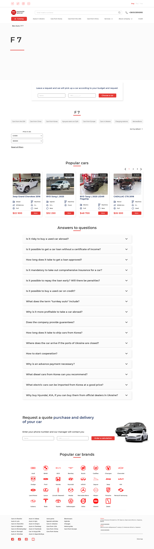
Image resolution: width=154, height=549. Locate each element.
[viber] (26, 539)
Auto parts (50, 519)
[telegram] (12, 3)
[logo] (17, 13)
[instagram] (23, 3)
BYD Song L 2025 (55, 196)
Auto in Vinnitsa (17, 534)
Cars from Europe (70, 529)
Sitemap (140, 539)
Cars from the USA (74, 19)
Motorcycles (68, 526)
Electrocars (68, 519)
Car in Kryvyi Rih (35, 531)
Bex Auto (16, 26)
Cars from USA (52, 526)
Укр (141, 3)
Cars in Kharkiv (16, 519)
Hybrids (67, 521)
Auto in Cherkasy (35, 526)
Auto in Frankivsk (35, 529)
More (36, 213)
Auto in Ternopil (17, 531)
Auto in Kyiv (33, 521)
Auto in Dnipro (34, 524)
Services (107, 19)
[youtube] (28, 3)
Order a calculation (103, 438)
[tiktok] (18, 3)
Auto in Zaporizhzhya (36, 534)
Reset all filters (17, 147)
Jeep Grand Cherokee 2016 (26, 196)
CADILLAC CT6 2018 (124, 196)
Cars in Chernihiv (17, 524)
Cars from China (93, 19)
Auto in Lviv (15, 521)
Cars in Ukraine (52, 524)
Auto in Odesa (34, 519)
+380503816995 (134, 12)
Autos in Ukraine (39, 19)
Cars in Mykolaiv (17, 526)
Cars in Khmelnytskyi (18, 529)
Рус (137, 3)
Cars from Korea (56, 19)
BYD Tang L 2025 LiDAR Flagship (92, 197)
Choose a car (107, 95)
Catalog (19, 19)
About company (125, 19)
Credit (140, 19)
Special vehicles (52, 521)
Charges (67, 524)
